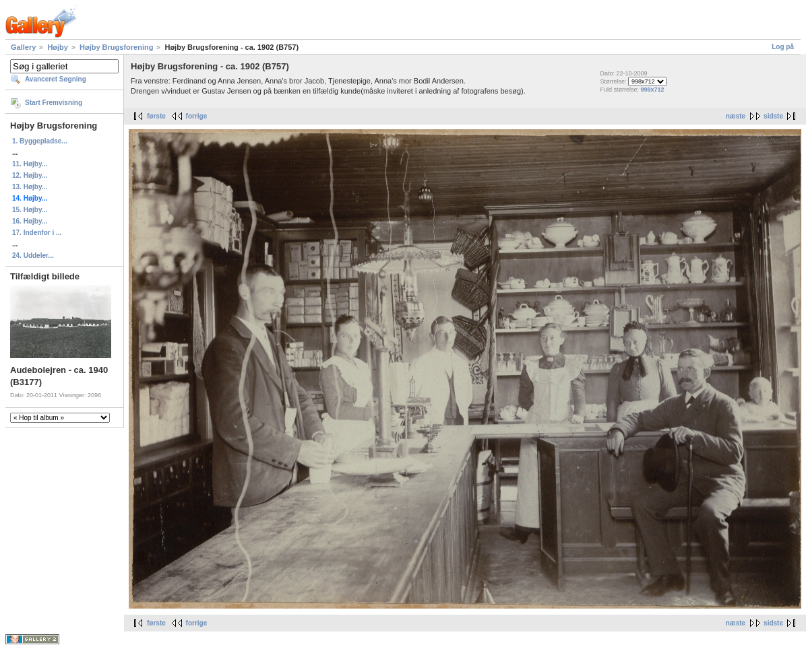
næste (735, 116)
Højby (57, 47)
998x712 (652, 89)
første (156, 116)
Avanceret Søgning (55, 79)
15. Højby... (29, 209)
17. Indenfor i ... (36, 232)
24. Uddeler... (33, 255)
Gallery (23, 47)
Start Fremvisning (53, 102)
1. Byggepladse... (39, 141)
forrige (197, 116)
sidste (773, 116)
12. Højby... (29, 175)
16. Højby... (29, 221)
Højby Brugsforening (116, 47)
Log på (783, 46)
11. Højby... (29, 164)
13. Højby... (29, 187)
